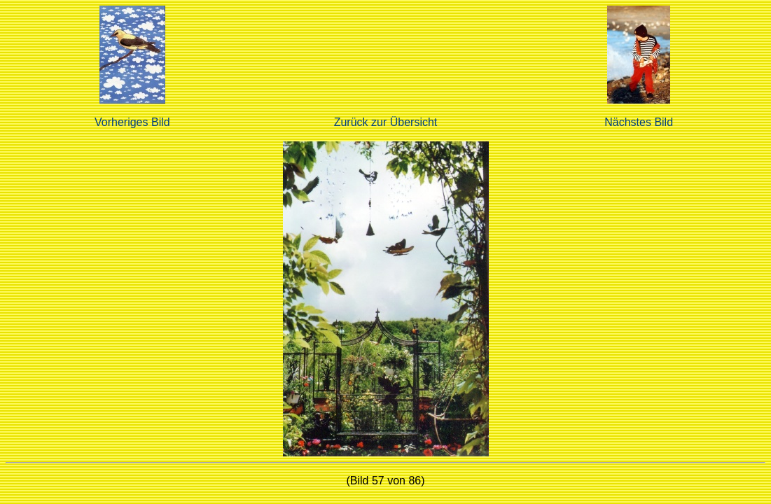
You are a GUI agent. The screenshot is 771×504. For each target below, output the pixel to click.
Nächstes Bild (638, 122)
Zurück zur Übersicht (386, 122)
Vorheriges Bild (132, 122)
